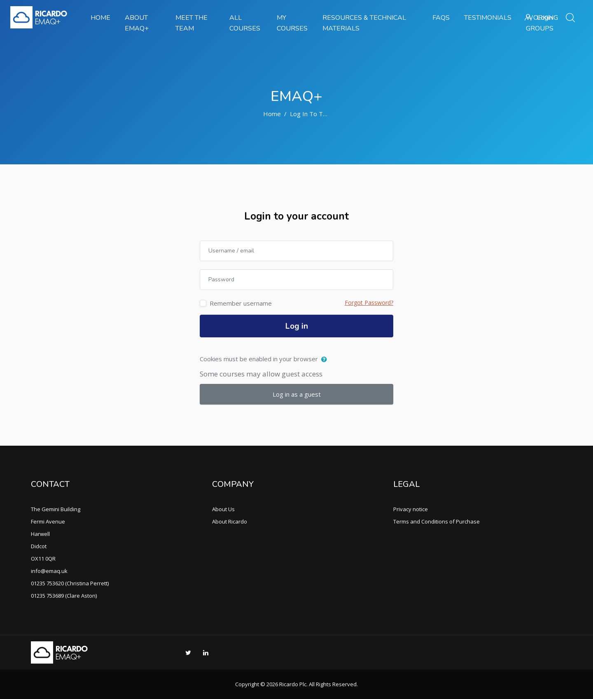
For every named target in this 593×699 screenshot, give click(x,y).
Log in (296, 326)
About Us (223, 509)
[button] (326, 359)
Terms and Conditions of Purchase (436, 521)
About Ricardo (229, 521)
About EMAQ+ (137, 23)
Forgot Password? (369, 302)
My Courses (292, 23)
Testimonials (487, 17)
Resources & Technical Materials (364, 23)
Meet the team (191, 23)
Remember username (241, 303)
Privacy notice (410, 509)
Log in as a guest (297, 394)
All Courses (244, 23)
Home (100, 17)
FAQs (441, 17)
